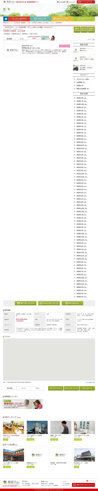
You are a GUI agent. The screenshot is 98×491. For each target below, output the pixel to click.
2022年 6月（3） (82, 195)
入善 (29, 22)
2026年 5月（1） (82, 293)
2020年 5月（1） (82, 135)
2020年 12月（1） (82, 148)
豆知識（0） (80, 85)
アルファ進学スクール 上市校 (81, 435)
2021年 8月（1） (82, 167)
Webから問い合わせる (71, 388)
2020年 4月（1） (82, 132)
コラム (64, 481)
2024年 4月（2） (82, 246)
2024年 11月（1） (82, 255)
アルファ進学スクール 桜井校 (34, 435)
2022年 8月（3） (82, 202)
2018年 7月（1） (82, 101)
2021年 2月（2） (82, 151)
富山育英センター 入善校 (81, 463)
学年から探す (35, 483)
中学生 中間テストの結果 (87, 59)
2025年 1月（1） (82, 262)
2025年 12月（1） (82, 284)
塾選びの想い (44, 483)
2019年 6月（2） (82, 113)
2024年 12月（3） (82, 258)
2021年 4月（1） (82, 158)
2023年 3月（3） (82, 217)
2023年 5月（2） (82, 221)
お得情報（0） (81, 82)
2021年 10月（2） (82, 173)
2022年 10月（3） (82, 208)
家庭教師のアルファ (32, 463)
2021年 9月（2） (82, 170)
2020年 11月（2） (82, 145)
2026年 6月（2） (82, 296)
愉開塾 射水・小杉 (55, 435)
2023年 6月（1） (82, 224)
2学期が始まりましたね (31, 48)
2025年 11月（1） (82, 281)
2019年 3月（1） (82, 110)
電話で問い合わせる (56, 388)
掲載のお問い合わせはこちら (82, 487)
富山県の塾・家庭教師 (20, 22)
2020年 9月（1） (82, 142)
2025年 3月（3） (82, 265)
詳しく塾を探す (26, 483)
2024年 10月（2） (82, 252)
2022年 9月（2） (82, 205)
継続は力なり (83, 50)
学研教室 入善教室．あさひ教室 (40, 22)
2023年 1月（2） (82, 214)
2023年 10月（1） (82, 233)
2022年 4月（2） (82, 189)
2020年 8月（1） (82, 139)
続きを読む (55, 53)
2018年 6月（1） (82, 98)
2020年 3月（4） (82, 129)
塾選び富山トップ (7, 22)
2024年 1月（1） (82, 243)
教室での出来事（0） (83, 88)
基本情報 (6, 41)
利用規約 (55, 485)
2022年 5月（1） (82, 192)
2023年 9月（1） (82, 230)
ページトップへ (91, 480)
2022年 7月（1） (82, 199)
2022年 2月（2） (82, 183)
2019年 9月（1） (82, 120)
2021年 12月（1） (82, 176)
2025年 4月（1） (82, 268)
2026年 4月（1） (82, 290)
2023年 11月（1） (82, 236)
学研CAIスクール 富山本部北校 (11, 435)
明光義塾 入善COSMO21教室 (58, 463)
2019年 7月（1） (82, 117)
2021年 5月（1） (82, 161)
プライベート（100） (83, 79)
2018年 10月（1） (82, 104)
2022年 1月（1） (82, 180)
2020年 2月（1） (82, 126)
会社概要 (51, 483)
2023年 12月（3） (82, 240)
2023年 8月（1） (82, 227)
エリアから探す (26, 485)
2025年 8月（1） (82, 274)
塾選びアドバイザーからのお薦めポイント (47, 43)
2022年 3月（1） (82, 186)
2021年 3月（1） (82, 154)
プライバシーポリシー (47, 485)
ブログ (52, 22)
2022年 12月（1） (82, 211)
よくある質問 (62, 2)
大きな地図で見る (90, 382)
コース (18, 41)
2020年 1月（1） (82, 123)
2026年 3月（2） (82, 287)
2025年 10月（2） (82, 277)
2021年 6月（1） (82, 164)
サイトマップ (71, 2)
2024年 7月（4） (82, 249)
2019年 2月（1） (82, 107)
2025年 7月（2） (82, 271)
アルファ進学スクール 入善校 (10, 463)
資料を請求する (87, 388)
